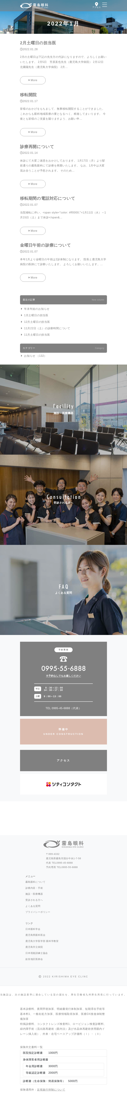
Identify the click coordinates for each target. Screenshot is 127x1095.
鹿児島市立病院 (34, 947)
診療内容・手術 (34, 888)
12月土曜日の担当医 (37, 321)
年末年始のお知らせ (37, 308)
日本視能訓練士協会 (36, 953)
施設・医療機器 (63, 410)
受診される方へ (63, 500)
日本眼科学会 (32, 929)
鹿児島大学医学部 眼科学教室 (42, 941)
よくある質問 (63, 590)
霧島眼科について (35, 882)
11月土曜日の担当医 (37, 334)
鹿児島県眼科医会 (35, 935)
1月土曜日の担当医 (36, 315)
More (32, 80)
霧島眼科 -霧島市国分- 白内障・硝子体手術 (34, 5)
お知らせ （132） (35, 355)
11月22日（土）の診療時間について (47, 328)
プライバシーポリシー (37, 912)
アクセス (63, 760)
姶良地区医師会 (34, 959)
